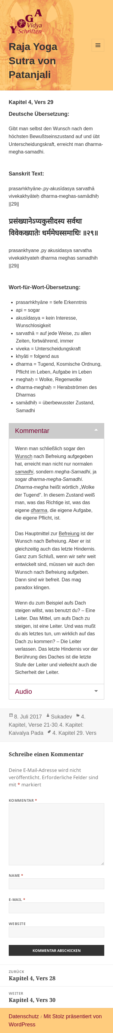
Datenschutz (24, 1016)
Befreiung (69, 533)
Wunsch (24, 456)
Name (16, 875)
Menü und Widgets (98, 51)
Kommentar (32, 430)
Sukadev (61, 717)
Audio (23, 691)
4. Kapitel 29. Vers (74, 733)
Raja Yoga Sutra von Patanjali (33, 60)
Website (17, 923)
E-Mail (17, 899)
